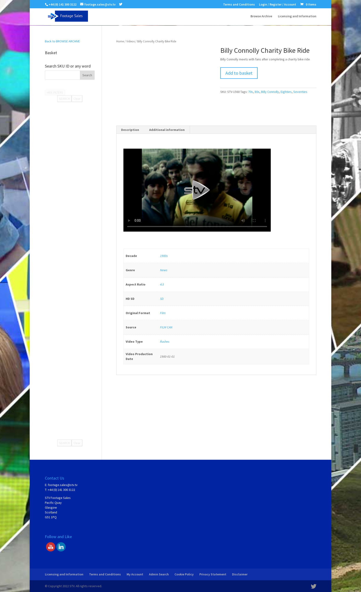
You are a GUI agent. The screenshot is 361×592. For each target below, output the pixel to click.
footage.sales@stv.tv (63, 485)
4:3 (162, 284)
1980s (164, 256)
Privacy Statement (212, 574)
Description (130, 130)
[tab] (130, 130)
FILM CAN (166, 327)
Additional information (167, 130)
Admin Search (159, 574)
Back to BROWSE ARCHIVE (62, 41)
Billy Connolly (270, 92)
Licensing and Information (297, 16)
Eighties (286, 92)
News (163, 270)
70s (250, 92)
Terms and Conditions (239, 4)
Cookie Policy (184, 574)
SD (161, 299)
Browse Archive (261, 16)
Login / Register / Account (277, 4)
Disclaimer (239, 574)
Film (163, 313)
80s (257, 92)
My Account (135, 574)
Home (120, 41)
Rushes (164, 341)
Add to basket (239, 73)
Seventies (300, 92)
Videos (130, 41)
